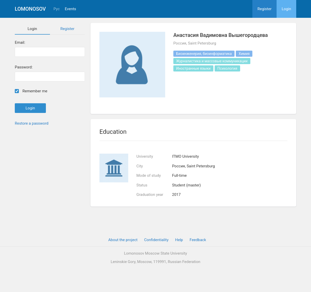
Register (264, 9)
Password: (24, 67)
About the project (123, 240)
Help (179, 240)
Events (70, 9)
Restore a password (31, 123)
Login (286, 9)
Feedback (198, 240)
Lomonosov (30, 8)
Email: (20, 43)
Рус (57, 9)
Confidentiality (156, 240)
